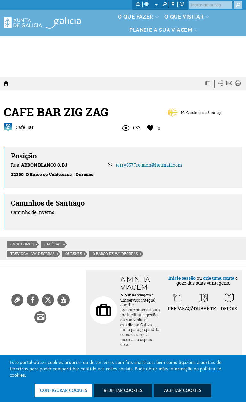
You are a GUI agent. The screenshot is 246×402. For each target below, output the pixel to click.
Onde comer (22, 244)
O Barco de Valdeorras (115, 253)
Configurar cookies (63, 391)
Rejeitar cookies (123, 391)
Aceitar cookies (182, 391)
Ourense (73, 253)
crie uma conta (218, 278)
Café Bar (53, 244)
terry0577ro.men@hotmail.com (149, 165)
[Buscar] (210, 5)
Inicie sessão (182, 278)
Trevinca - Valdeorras (32, 253)
